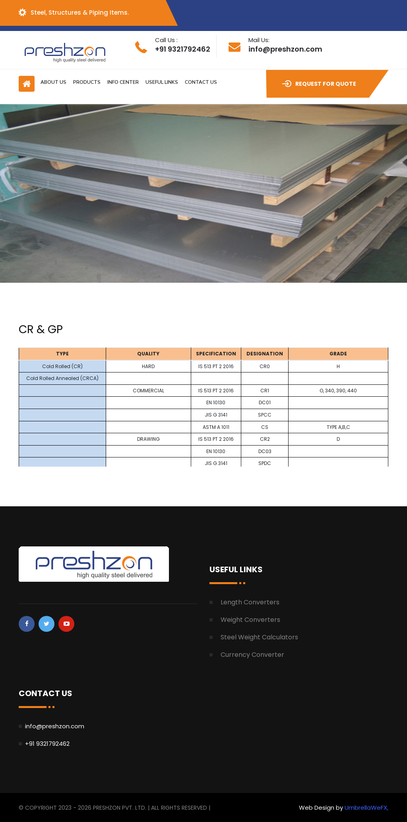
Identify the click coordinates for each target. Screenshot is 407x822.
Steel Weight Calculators (259, 637)
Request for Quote (319, 84)
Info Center (123, 82)
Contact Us (201, 82)
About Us (53, 82)
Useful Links (161, 82)
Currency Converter (252, 654)
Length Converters (250, 602)
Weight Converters (250, 619)
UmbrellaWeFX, (366, 807)
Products (87, 82)
